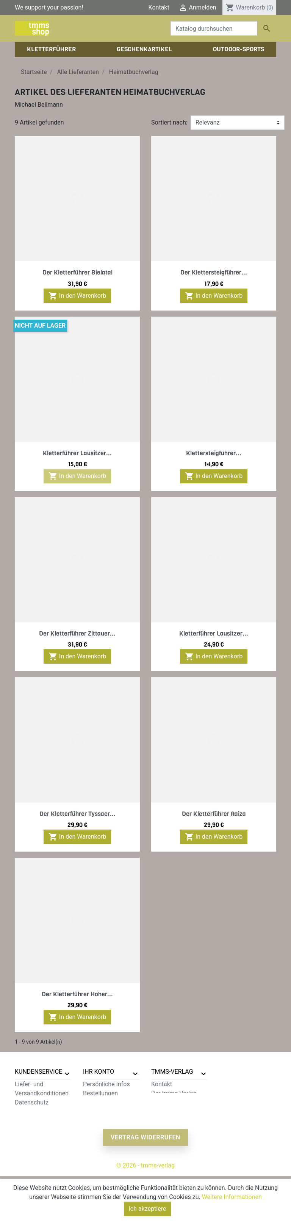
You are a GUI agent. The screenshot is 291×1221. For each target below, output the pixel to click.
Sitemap (26, 1148)
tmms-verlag (172, 1071)
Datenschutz (31, 1102)
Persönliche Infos (106, 1084)
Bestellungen (100, 1093)
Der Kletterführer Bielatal (77, 272)
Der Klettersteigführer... (213, 272)
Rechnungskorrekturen (113, 1102)
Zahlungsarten (34, 1111)
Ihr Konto (98, 1071)
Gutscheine (98, 1120)
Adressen (95, 1111)
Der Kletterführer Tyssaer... (77, 814)
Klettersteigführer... (213, 453)
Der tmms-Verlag (174, 1093)
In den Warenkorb (77, 295)
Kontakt (159, 7)
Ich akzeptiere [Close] (147, 1208)
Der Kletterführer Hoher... (77, 994)
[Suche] (214, 28)
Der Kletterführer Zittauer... (77, 633)
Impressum (166, 1102)
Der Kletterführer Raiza (214, 814)
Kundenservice (38, 1071)
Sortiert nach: (169, 122)
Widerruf (26, 1120)
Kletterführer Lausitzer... (77, 453)
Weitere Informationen (232, 1196)
